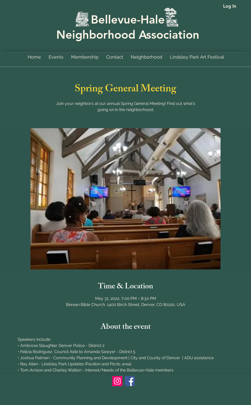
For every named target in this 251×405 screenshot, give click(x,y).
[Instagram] (117, 381)
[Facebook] (130, 381)
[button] (146, 57)
